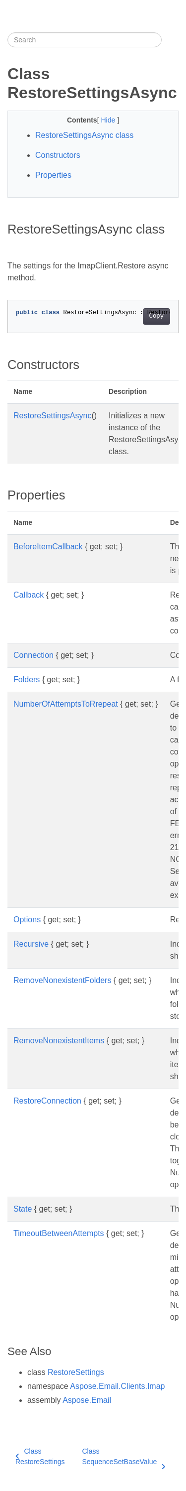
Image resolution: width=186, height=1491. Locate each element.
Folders (26, 679)
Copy (156, 316)
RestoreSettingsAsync (52, 415)
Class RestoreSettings (40, 1456)
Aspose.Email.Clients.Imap (117, 1386)
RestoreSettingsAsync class (84, 135)
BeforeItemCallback (48, 546)
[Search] (84, 39)
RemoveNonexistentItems (58, 1040)
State (22, 1209)
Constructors (57, 155)
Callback (28, 595)
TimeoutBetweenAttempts (58, 1233)
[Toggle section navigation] (170, 39)
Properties (53, 175)
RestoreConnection (47, 1101)
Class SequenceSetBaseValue (123, 1457)
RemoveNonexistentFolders (62, 980)
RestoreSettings (76, 1372)
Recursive (31, 944)
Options (27, 919)
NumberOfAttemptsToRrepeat (65, 704)
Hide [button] (109, 120)
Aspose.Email (86, 1400)
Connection (33, 655)
